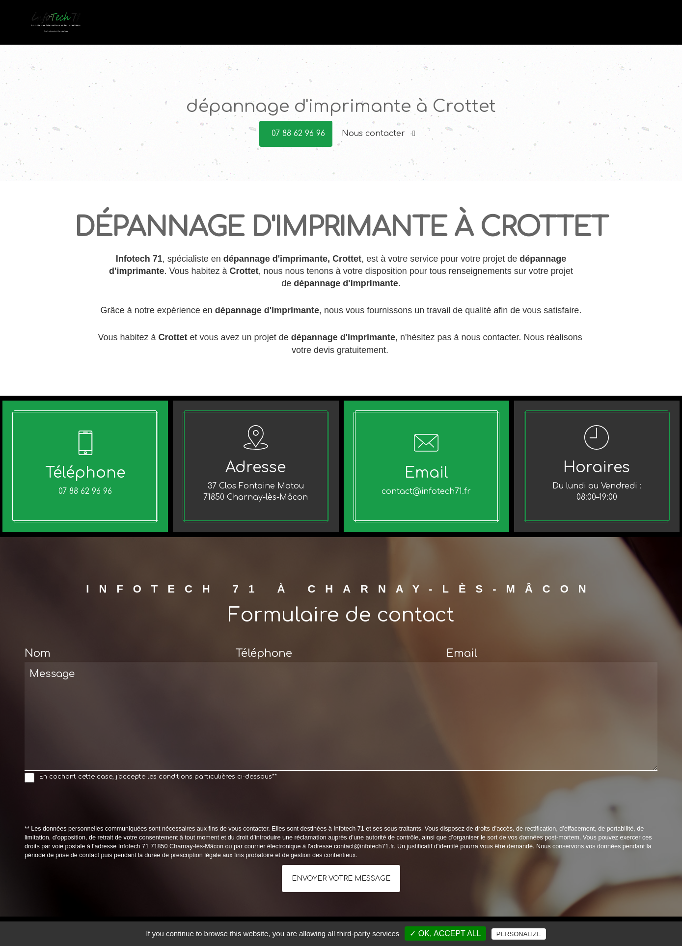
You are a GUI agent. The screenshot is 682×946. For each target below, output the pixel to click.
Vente (476, 21)
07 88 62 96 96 (298, 133)
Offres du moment (565, 21)
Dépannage (436, 21)
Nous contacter (378, 133)
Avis (613, 21)
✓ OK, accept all (445, 933)
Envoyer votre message (341, 878)
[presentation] (99, 805)
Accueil (393, 21)
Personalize (518, 934)
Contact (641, 21)
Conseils (508, 21)
